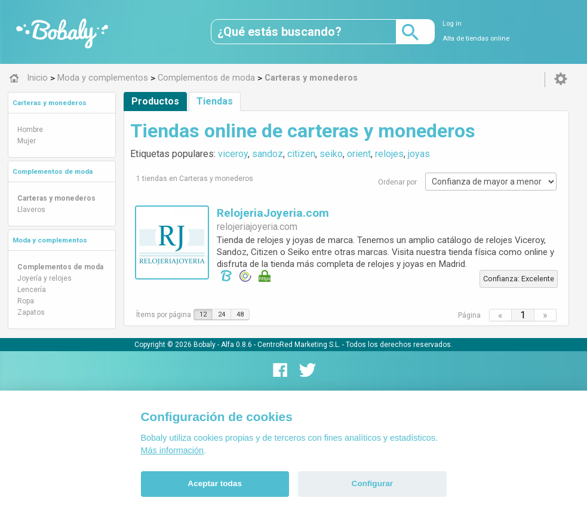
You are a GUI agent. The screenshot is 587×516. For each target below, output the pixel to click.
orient (359, 153)
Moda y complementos (50, 240)
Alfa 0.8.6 (236, 344)
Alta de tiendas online (475, 38)
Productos (155, 101)
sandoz (267, 153)
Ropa (25, 301)
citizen (301, 153)
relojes (389, 153)
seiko (331, 153)
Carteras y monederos (50, 103)
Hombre (30, 129)
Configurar (372, 483)
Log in (452, 23)
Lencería (31, 289)
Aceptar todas (215, 483)
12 (203, 314)
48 (240, 314)
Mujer (26, 141)
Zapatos (31, 312)
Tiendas (214, 101)
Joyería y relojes (44, 278)
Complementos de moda (53, 171)
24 (221, 314)
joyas (419, 153)
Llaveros (31, 209)
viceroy (233, 153)
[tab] (61, 103)
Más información (172, 450)
